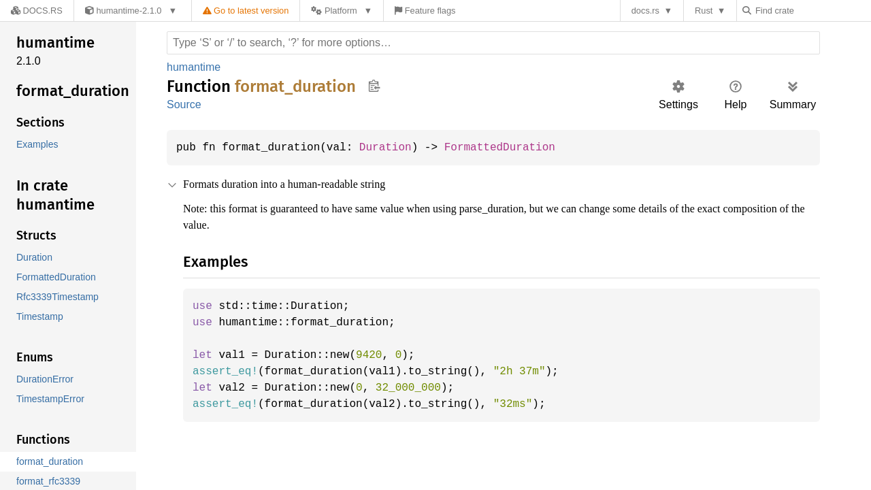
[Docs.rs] (33, 10)
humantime (195, 67)
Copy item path (374, 85)
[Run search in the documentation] (493, 42)
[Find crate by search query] (814, 10)
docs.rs (649, 10)
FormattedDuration (513, 147)
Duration (394, 147)
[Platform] (336, 10)
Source (184, 104)
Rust (707, 10)
